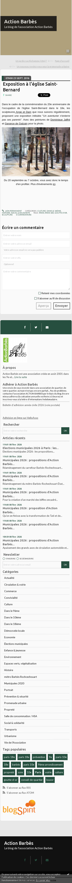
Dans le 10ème (12, 617)
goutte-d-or (10, 779)
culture (59, 772)
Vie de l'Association (15, 742)
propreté (9, 772)
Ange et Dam (23, 112)
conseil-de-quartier (32, 779)
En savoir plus (43, 880)
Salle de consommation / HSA (20, 716)
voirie (48, 772)
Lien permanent (12, 211)
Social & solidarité (14, 722)
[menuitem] (34, 61)
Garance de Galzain (16, 123)
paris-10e (61, 757)
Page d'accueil (62, 61)
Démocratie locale (14, 630)
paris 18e (24, 757)
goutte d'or (61, 213)
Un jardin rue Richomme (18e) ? (31, 61)
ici (54, 184)
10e (29, 772)
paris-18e (9, 757)
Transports (10, 729)
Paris (38, 772)
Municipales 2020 (14, 683)
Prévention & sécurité (16, 696)
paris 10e (29, 764)
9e (50, 757)
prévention (39, 757)
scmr (20, 772)
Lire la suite (20, 377)
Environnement (12, 656)
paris (41, 213)
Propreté (9, 709)
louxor (50, 779)
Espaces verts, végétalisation (20, 663)
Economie (9, 637)
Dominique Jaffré (60, 119)
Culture (8, 604)
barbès (16, 764)
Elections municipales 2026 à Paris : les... (31, 448)
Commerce (10, 591)
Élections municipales (16, 643)
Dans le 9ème (11, 610)
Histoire (8, 670)
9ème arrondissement (50, 764)
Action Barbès (20, 21)
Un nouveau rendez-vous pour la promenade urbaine (43, 66)
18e (6, 764)
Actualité (9, 577)
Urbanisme (10, 736)
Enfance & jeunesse (14, 650)
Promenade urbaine (15, 703)
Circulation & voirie (15, 584)
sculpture (7, 215)
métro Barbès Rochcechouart (20, 676)
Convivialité (10, 597)
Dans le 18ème (12, 624)
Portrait (8, 689)
